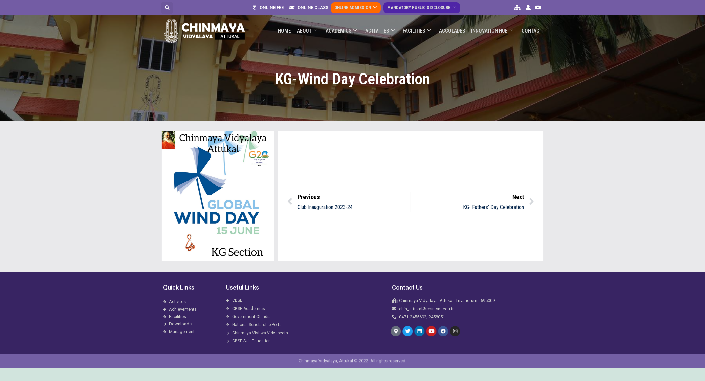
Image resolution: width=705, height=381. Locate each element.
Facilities (419, 19)
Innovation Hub (493, 19)
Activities (383, 19)
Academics (345, 19)
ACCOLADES (454, 19)
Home (289, 19)
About (311, 19)
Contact (532, 19)
